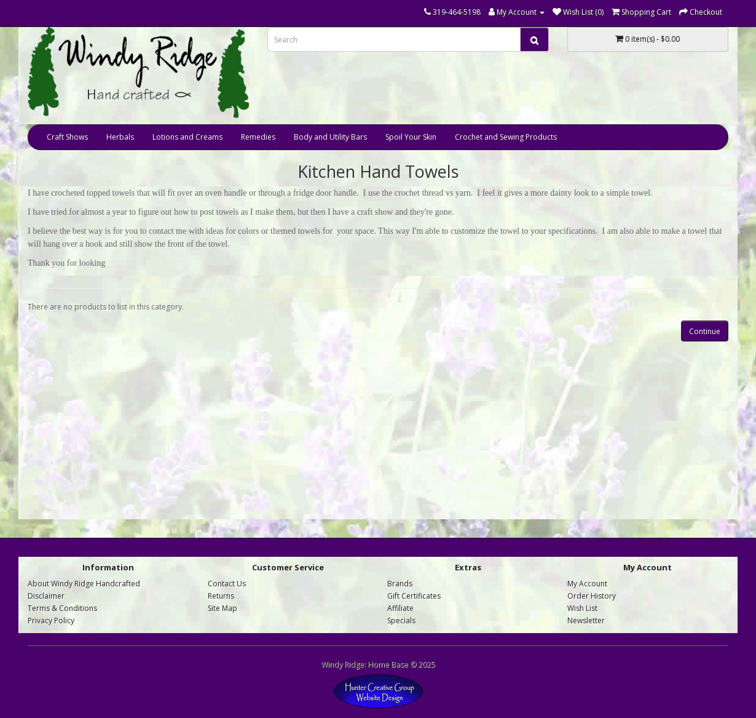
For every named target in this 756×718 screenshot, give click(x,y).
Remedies (258, 137)
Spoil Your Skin (410, 137)
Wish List (582, 608)
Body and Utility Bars (330, 137)
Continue (704, 331)
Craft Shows (67, 137)
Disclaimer (46, 596)
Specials (401, 620)
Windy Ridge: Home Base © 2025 (378, 664)
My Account (587, 583)
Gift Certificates (414, 596)
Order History (591, 596)
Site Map (222, 608)
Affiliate (400, 608)
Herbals (120, 137)
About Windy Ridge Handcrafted (84, 583)
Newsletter (586, 620)
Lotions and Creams (187, 137)
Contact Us (227, 583)
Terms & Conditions (62, 608)
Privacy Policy (51, 620)
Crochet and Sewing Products (506, 137)
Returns (221, 596)
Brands (399, 583)
